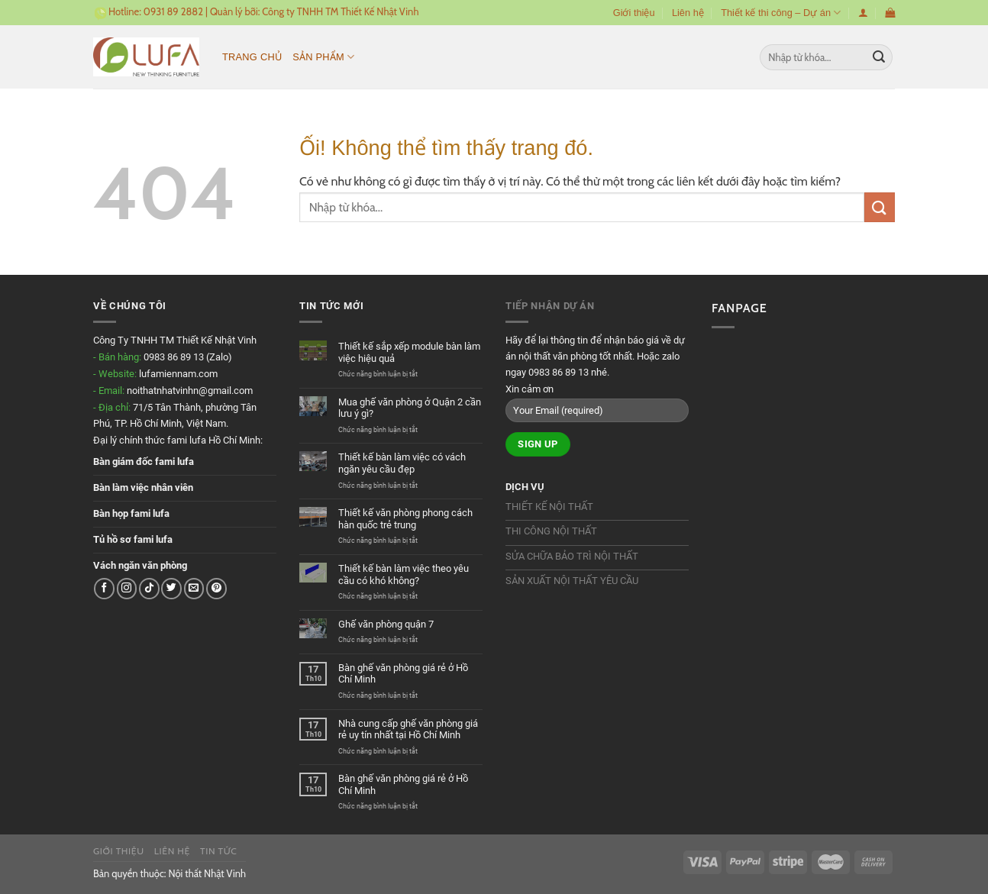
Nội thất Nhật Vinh (207, 873)
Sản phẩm (323, 57)
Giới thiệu (634, 12)
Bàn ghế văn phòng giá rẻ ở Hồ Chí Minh (403, 674)
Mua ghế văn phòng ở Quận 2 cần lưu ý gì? (409, 408)
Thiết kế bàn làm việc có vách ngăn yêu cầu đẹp (402, 463)
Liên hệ (688, 12)
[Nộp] (879, 57)
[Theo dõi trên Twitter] (171, 588)
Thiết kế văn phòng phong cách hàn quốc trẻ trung (405, 519)
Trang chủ (252, 57)
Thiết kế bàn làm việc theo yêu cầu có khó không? (403, 574)
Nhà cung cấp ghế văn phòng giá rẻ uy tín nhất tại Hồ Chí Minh (408, 729)
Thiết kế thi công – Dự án (781, 12)
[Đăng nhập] (863, 12)
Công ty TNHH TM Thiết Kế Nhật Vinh (340, 11)
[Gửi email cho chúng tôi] (194, 588)
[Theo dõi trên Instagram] (127, 588)
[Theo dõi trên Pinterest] (216, 588)
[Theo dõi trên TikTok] (149, 588)
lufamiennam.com (178, 373)
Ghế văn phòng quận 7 (386, 624)
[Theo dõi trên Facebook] (104, 588)
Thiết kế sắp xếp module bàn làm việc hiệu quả (409, 352)
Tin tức (218, 851)
